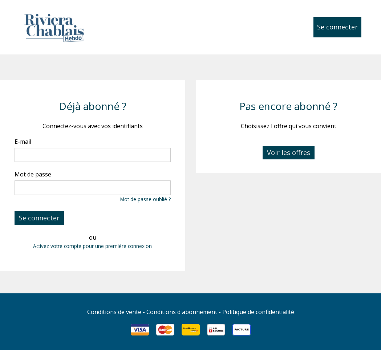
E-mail (23, 142)
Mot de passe (33, 174)
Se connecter (337, 27)
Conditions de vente (114, 312)
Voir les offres (288, 152)
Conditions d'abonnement (181, 312)
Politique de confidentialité (258, 312)
